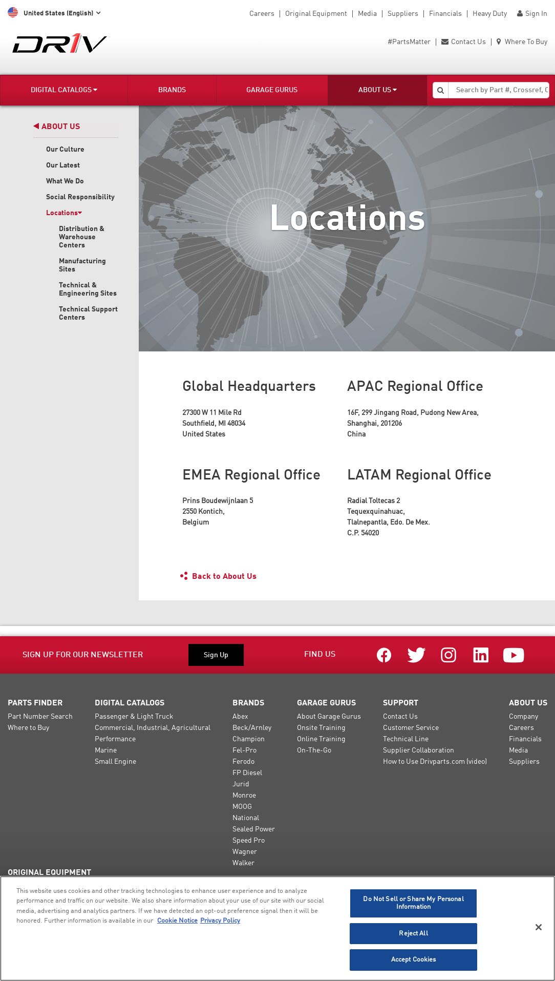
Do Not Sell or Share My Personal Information (413, 903)
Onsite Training (321, 728)
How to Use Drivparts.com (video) (435, 761)
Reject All (413, 933)
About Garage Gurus (329, 716)
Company (523, 716)
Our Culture (65, 149)
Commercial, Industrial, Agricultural (152, 728)
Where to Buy (28, 728)
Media (367, 13)
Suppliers (403, 13)
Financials (445, 13)
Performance (115, 739)
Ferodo (243, 761)
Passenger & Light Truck (134, 716)
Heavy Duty (490, 13)
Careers (261, 13)
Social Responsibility (80, 197)
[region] (277, 928)
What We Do (65, 181)
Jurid (240, 784)
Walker (243, 863)
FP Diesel (247, 773)
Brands (172, 90)
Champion (248, 739)
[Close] (538, 927)
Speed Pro (248, 840)
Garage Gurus (271, 90)
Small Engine (115, 761)
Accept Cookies (413, 959)
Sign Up (216, 655)
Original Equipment (316, 13)
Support (400, 703)
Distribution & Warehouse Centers (81, 237)
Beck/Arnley (251, 728)
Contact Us (463, 42)
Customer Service (411, 728)
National (245, 818)
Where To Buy (522, 42)
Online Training (321, 739)
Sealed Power (253, 829)
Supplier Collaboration (418, 750)
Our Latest (63, 165)
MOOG (242, 806)
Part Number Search (40, 716)
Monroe (244, 795)
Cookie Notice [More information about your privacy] (177, 920)
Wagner (244, 851)
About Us (377, 90)
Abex (240, 716)
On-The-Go (314, 750)
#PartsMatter (409, 42)
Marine (106, 750)
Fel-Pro (244, 750)
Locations (64, 213)
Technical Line (406, 739)
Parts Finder (35, 703)
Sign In (532, 13)
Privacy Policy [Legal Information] (220, 920)
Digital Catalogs (64, 90)
